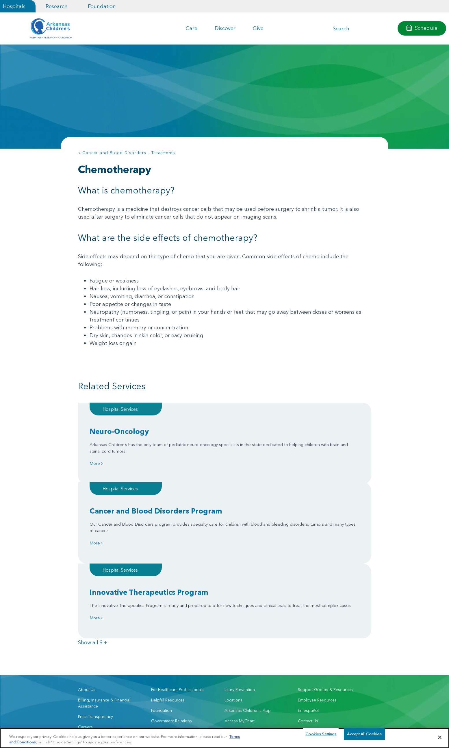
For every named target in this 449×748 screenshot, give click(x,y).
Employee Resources (317, 586)
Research (57, 6)
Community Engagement (100, 623)
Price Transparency (95, 602)
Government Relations (171, 607)
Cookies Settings (320, 737)
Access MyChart (239, 607)
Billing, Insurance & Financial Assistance (104, 589)
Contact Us (308, 607)
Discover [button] (225, 28)
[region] (224, 737)
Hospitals (14, 6)
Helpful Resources (168, 586)
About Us (86, 576)
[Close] (439, 737)
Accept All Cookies (364, 737)
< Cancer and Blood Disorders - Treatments (126, 152)
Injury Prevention (239, 576)
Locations (233, 586)
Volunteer (160, 617)
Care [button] (191, 28)
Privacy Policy (134, 725)
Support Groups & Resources (325, 576)
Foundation (102, 6)
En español (308, 596)
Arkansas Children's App (247, 596)
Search (341, 28)
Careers (85, 613)
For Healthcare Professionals (177, 576)
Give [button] (258, 28)
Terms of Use (157, 725)
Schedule (426, 28)
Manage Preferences (187, 725)
